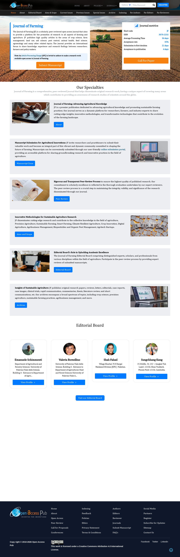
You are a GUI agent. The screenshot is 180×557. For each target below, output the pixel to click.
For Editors (150, 13)
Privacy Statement (90, 527)
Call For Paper (146, 60)
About (87, 6)
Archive (112, 13)
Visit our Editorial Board (90, 398)
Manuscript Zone (25, 163)
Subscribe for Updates (154, 523)
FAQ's (115, 532)
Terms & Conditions (91, 532)
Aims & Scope (50, 13)
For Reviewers (164, 13)
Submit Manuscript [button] (50, 65)
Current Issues (66, 13)
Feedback (86, 513)
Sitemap (147, 527)
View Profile (28, 382)
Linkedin (164, 542)
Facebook (145, 542)
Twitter (155, 542)
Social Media (150, 508)
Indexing (123, 13)
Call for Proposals (59, 527)
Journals (112, 6)
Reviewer (117, 518)
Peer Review (62, 198)
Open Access (57, 518)
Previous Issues (83, 13)
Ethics (85, 523)
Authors (117, 508)
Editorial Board (34, 13)
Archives (21, 305)
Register (163, 5)
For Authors (136, 13)
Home (77, 6)
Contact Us (149, 532)
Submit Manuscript (122, 527)
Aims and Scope (24, 234)
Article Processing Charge (31, 56)
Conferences (57, 532)
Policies (98, 6)
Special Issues (99, 13)
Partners (148, 513)
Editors (116, 513)
